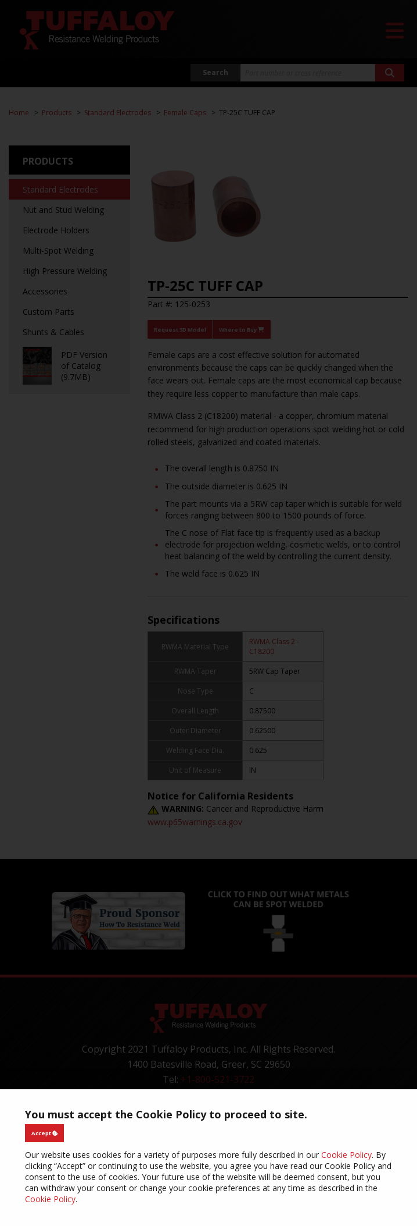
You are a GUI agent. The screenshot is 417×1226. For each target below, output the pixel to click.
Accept (44, 1133)
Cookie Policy (346, 1154)
